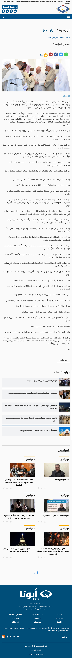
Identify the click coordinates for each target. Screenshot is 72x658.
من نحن (64, 637)
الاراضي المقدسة (15, 614)
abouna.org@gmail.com (17, 627)
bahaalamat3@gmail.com (56, 630)
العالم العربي (37, 614)
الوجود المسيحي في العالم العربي (55, 515)
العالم (59, 614)
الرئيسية (64, 30)
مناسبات (37, 622)
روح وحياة (59, 618)
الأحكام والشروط (36, 650)
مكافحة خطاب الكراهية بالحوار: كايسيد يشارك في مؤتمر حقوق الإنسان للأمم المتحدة (18, 482)
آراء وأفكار (15, 622)
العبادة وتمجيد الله (62, 479)
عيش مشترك (63, 360)
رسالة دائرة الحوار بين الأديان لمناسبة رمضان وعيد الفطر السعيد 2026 (18, 550)
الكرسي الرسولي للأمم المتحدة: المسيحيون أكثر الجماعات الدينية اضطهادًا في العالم (53, 551)
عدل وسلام (37, 618)
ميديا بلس (31, 653)
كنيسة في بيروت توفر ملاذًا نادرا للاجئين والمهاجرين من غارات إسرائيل (19, 517)
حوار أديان (15, 618)
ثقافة (59, 622)
